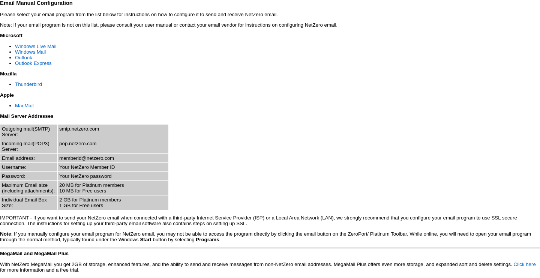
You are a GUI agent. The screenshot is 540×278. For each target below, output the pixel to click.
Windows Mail (30, 52)
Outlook (23, 57)
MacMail (24, 105)
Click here (525, 264)
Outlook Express (33, 63)
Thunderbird (28, 84)
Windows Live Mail (35, 46)
